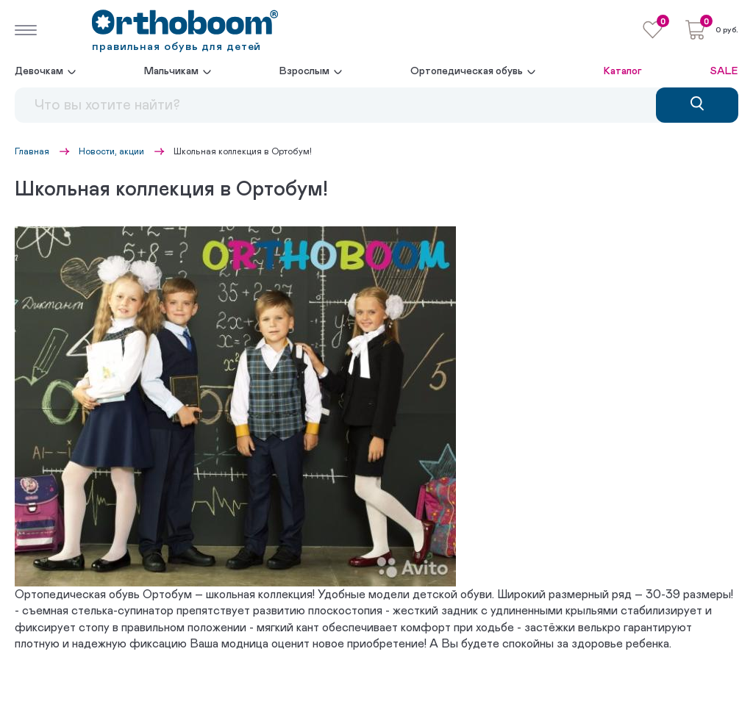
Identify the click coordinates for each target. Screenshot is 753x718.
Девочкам (39, 71)
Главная (32, 151)
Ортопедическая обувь (466, 71)
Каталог (623, 71)
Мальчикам (171, 71)
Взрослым (304, 71)
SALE (724, 71)
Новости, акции (111, 151)
